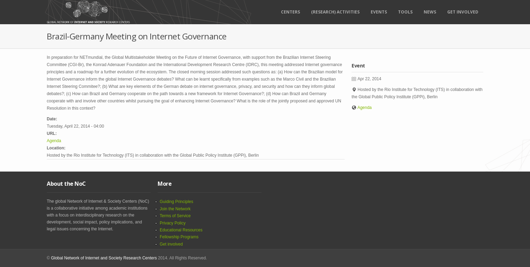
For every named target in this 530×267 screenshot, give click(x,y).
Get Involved (462, 12)
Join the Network (175, 208)
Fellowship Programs (179, 236)
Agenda (54, 140)
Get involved (171, 244)
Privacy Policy (173, 223)
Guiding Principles (176, 201)
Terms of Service (175, 215)
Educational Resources (181, 230)
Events (379, 12)
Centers (290, 12)
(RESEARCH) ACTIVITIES (335, 12)
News (430, 12)
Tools (405, 12)
